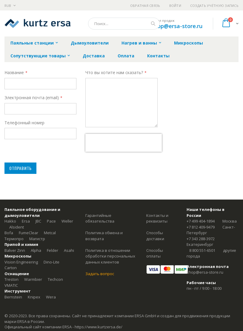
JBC (38, 221)
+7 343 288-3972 (201, 238)
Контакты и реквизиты (157, 218)
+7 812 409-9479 (201, 227)
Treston (11, 279)
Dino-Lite (51, 262)
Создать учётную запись (214, 5)
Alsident (16, 227)
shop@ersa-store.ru (176, 26)
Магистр (37, 238)
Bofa (8, 232)
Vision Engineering (21, 262)
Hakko (10, 221)
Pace (51, 221)
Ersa (26, 221)
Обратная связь (145, 5)
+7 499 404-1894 (201, 221)
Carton (10, 267)
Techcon (55, 279)
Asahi (69, 250)
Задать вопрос (99, 273)
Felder (52, 250)
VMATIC (11, 285)
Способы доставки (155, 235)
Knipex (34, 297)
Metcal (50, 232)
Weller (67, 221)
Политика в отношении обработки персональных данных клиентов (110, 256)
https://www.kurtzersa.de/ (98, 327)
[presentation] (123, 143)
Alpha (36, 250)
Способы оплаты (154, 253)
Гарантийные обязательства (99, 218)
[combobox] (124, 24)
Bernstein (13, 297)
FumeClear (28, 232)
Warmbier (33, 279)
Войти (175, 5)
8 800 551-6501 (202, 250)
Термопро (14, 238)
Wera (51, 297)
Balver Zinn (14, 250)
